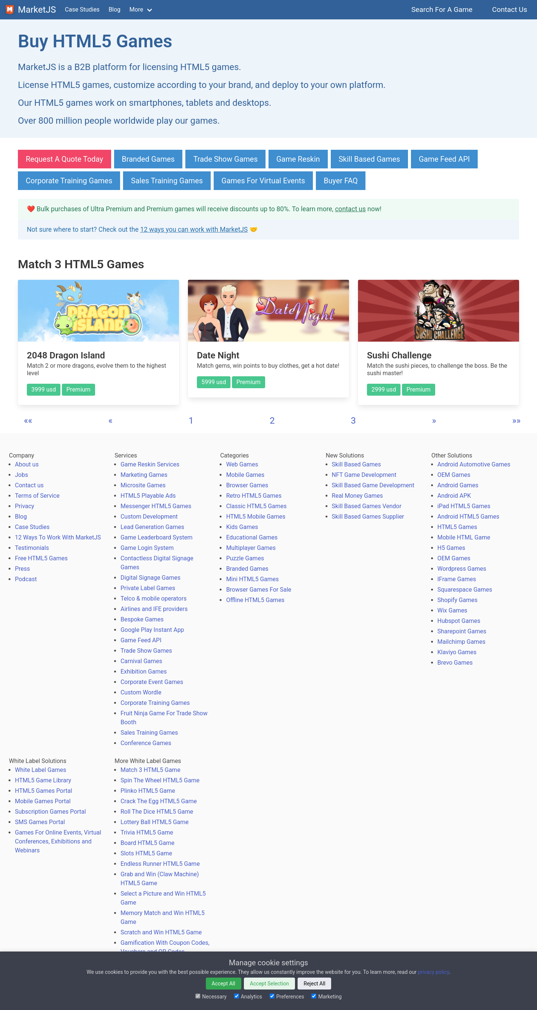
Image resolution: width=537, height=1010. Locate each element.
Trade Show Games (225, 159)
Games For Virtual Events (263, 180)
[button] (28, 420)
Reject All (314, 984)
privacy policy (433, 972)
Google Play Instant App (152, 629)
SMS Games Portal (40, 822)
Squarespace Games (464, 589)
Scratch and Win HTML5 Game (161, 932)
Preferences (287, 997)
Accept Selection (269, 984)
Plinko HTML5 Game (147, 790)
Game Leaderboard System (156, 537)
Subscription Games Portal (50, 811)
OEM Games (453, 474)
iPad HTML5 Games (463, 506)
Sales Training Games (167, 180)
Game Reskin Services (149, 464)
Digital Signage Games (150, 577)
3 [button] (353, 420)
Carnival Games (141, 661)
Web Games (242, 464)
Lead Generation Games (152, 527)
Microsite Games (143, 485)
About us (27, 464)
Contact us (29, 485)
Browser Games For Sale (258, 589)
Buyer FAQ (341, 180)
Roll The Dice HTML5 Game (156, 811)
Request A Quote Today (64, 159)
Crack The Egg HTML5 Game (158, 801)
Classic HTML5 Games (256, 506)
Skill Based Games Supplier (368, 516)
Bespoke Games (142, 619)
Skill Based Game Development (373, 485)
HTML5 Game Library (43, 780)
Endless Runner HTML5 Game (160, 863)
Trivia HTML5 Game (146, 832)
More (136, 9)
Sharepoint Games (461, 631)
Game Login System (147, 547)
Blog (114, 9)
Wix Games (452, 610)
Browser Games (247, 485)
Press (22, 568)
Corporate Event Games (151, 682)
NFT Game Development (364, 474)
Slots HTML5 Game (146, 853)
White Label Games (40, 769)
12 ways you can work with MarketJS (194, 229)
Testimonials (32, 547)
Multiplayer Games (251, 547)
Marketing (326, 997)
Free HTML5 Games (41, 558)
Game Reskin (298, 159)
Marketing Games (143, 474)
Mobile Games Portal (42, 801)
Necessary (211, 997)
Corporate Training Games (69, 180)
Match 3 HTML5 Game (150, 769)
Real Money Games (357, 495)
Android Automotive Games (474, 464)
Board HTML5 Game (147, 842)
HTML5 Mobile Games (255, 516)
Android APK (454, 495)
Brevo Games (455, 662)
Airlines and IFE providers (154, 608)
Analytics (248, 997)
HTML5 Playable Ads (148, 495)
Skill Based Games (369, 159)
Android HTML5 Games (468, 516)
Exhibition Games (143, 671)
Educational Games (251, 537)
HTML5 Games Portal (43, 790)
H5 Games (451, 547)
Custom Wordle (140, 692)
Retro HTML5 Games (254, 495)
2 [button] (272, 420)
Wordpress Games (461, 568)
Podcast (26, 579)
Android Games (457, 485)
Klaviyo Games (457, 652)
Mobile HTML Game (463, 537)
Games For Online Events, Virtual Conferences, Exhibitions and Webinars (58, 841)
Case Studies (82, 9)
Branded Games (148, 159)
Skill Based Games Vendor (367, 506)
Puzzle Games (245, 558)
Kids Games (242, 527)
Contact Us (510, 9)
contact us (350, 209)
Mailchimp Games (461, 641)
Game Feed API (444, 159)
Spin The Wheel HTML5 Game (160, 780)
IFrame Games (456, 579)
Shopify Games (457, 600)
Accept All (223, 984)
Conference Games (145, 743)
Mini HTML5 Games (252, 579)
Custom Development (149, 516)
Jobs (21, 474)
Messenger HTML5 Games (155, 506)
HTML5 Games (457, 527)
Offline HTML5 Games (255, 600)
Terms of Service (37, 495)
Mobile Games (245, 474)
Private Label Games (147, 588)
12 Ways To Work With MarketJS (58, 537)
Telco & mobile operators (153, 598)
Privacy (24, 506)
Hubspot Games (458, 620)
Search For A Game (442, 9)
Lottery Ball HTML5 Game (154, 822)
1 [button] (191, 420)
